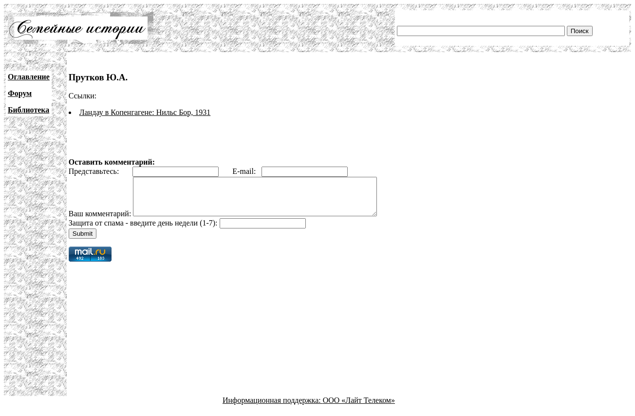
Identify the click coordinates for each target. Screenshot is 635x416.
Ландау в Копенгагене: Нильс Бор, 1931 (145, 112)
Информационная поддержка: (273, 407)
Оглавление (29, 77)
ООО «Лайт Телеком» (359, 407)
